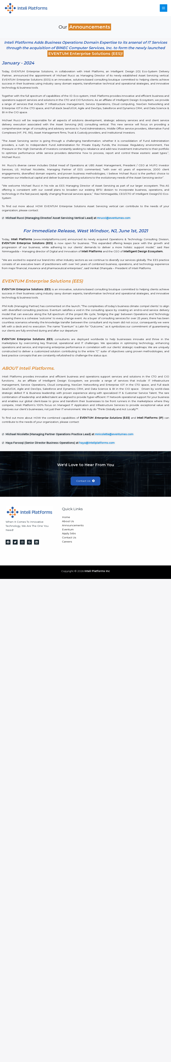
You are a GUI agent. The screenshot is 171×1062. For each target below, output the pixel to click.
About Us (68, 521)
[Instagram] (22, 542)
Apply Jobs (69, 533)
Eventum (68, 529)
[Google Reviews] (29, 542)
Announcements (73, 525)
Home (66, 517)
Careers (67, 542)
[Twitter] (15, 542)
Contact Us (69, 538)
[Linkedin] (36, 542)
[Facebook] (8, 542)
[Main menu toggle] (163, 8)
